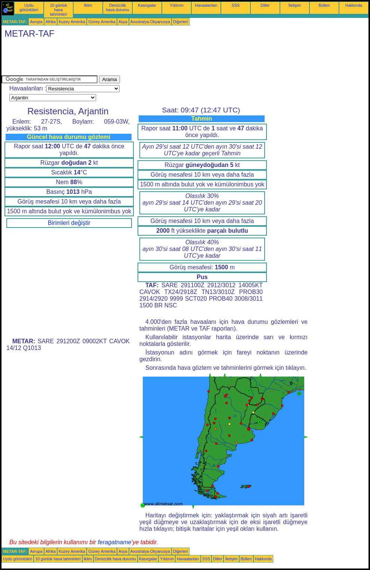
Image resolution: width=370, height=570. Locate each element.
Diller (264, 5)
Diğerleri (180, 21)
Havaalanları (206, 5)
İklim (88, 5)
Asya (122, 21)
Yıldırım (177, 5)
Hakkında (353, 5)
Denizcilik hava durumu (117, 7)
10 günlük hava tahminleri (58, 9)
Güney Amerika (101, 21)
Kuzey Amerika (72, 21)
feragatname (115, 542)
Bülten (324, 5)
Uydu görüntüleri (28, 7)
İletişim (295, 5)
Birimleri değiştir (69, 223)
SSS (236, 5)
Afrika (51, 21)
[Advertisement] (137, 58)
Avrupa (36, 21)
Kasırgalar (147, 5)
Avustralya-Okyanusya (150, 21)
